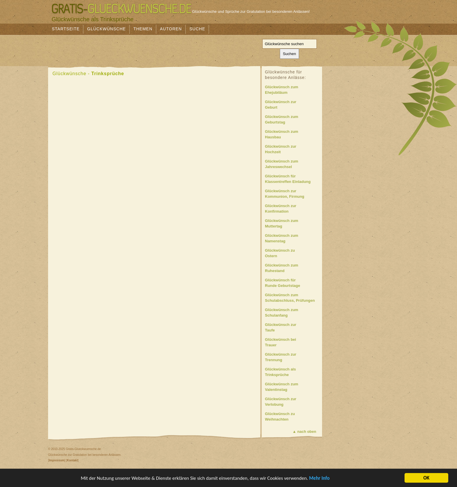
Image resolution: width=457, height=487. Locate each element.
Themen (142, 29)
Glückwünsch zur (293, 105)
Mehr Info (319, 479)
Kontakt (72, 460)
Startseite (66, 29)
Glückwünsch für (293, 179)
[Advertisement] (154, 49)
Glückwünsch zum (293, 90)
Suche (197, 29)
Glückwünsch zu (293, 253)
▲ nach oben (305, 431)
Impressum (56, 460)
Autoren (171, 29)
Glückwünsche (106, 29)
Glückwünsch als (293, 372)
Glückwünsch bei (293, 342)
